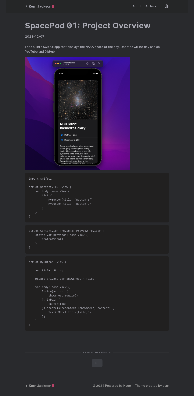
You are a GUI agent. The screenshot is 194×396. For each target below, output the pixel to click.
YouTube (31, 51)
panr (166, 386)
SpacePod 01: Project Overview (88, 25)
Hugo (127, 386)
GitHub (50, 51)
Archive (150, 6)
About (137, 6)
